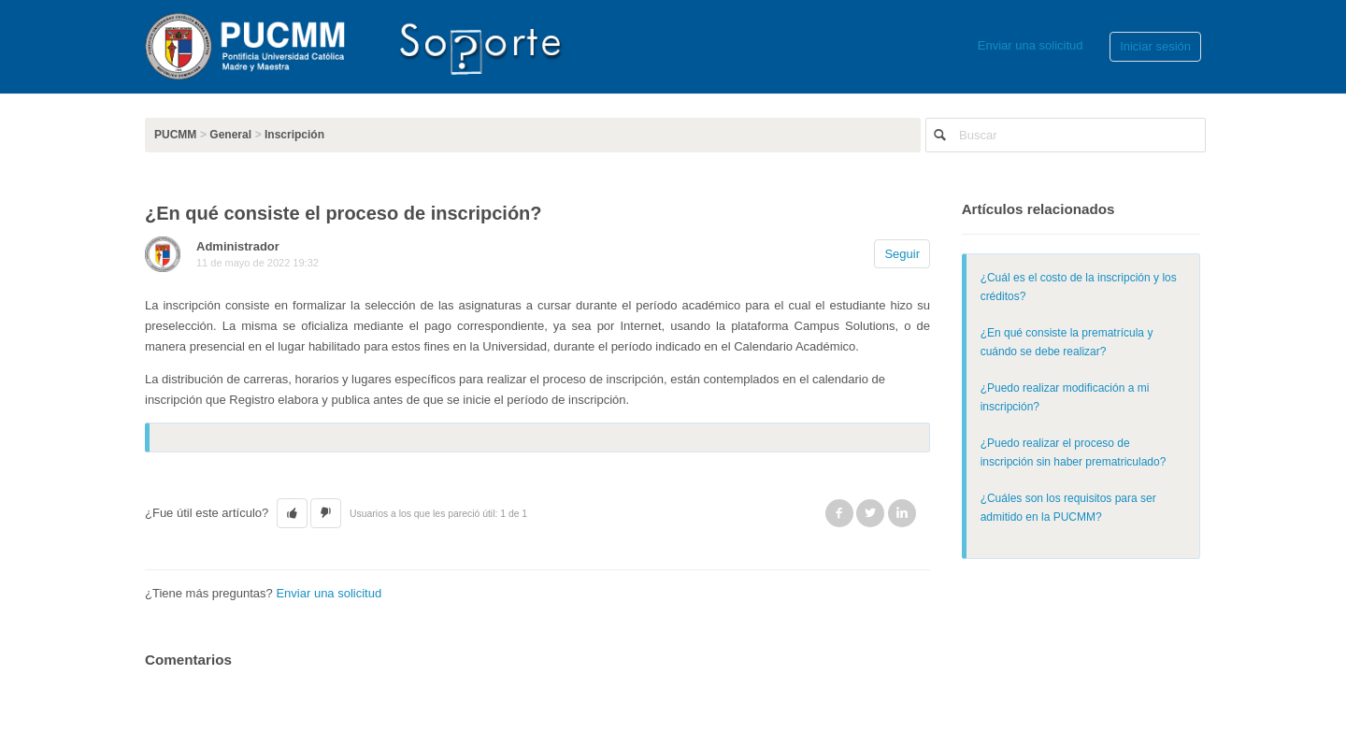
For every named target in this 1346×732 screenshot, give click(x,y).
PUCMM (175, 134)
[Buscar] (1065, 135)
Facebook (839, 513)
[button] (292, 513)
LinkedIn (902, 513)
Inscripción (294, 134)
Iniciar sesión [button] (1155, 46)
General (230, 134)
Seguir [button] (902, 254)
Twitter (870, 513)
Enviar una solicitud (1030, 45)
